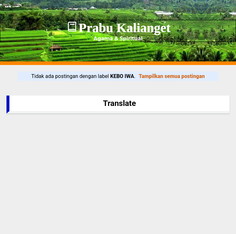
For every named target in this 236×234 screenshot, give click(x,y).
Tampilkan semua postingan (172, 76)
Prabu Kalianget (124, 27)
